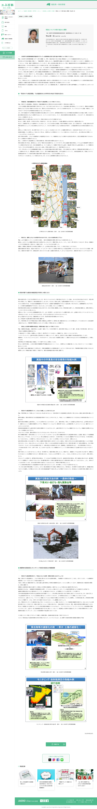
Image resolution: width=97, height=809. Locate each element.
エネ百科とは (7, 42)
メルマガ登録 (8, 53)
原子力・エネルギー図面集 (9, 17)
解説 (6, 26)
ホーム (21, 11)
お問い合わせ (8, 57)
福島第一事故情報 (8, 38)
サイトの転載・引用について (85, 802)
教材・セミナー (8, 34)
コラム (6, 30)
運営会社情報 (89, 800)
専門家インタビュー (37, 11)
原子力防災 (7, 22)
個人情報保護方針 (71, 802)
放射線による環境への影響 (48, 11)
